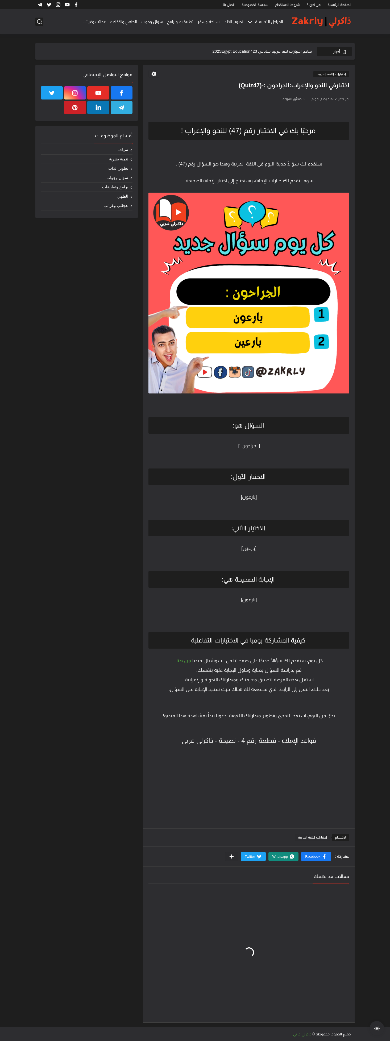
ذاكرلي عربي (302, 1034)
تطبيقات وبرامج (180, 21)
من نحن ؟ (314, 5)
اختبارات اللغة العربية (331, 74)
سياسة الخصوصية (255, 5)
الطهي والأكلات (123, 21)
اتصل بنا (229, 5)
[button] (316, 856)
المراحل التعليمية (269, 21)
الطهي (122, 196)
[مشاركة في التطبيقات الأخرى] (231, 856)
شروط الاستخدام (287, 5)
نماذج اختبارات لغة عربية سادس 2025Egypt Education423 (262, 51)
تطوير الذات (233, 21)
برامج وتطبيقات (115, 187)
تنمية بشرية (118, 159)
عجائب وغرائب (94, 21)
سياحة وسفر (208, 21)
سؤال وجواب (152, 21)
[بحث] (39, 22)
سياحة (123, 149)
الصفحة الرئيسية (339, 5)
